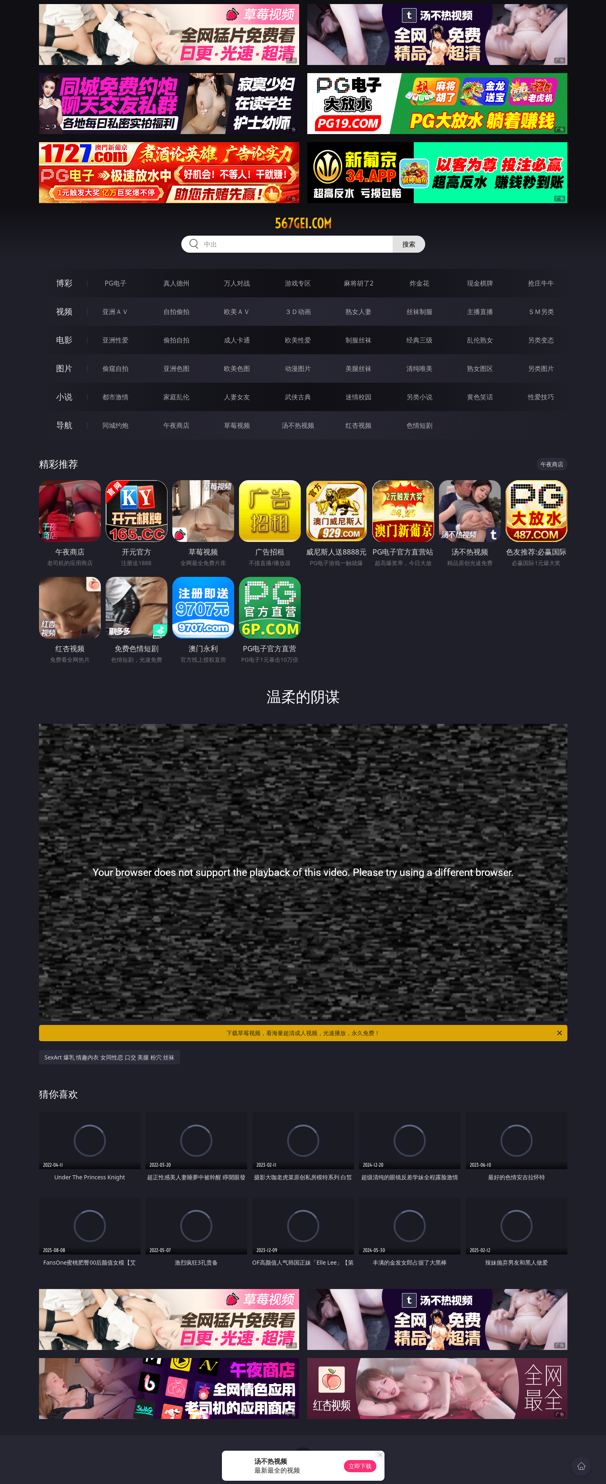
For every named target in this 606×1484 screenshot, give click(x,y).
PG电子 (115, 283)
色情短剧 (419, 425)
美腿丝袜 (358, 368)
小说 (64, 396)
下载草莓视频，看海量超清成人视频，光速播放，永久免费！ (394, 1033)
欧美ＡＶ (237, 311)
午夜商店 (176, 425)
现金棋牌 (480, 283)
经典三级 (419, 340)
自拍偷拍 (176, 311)
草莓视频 (237, 425)
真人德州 (176, 283)
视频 (64, 311)
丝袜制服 (419, 311)
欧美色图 (237, 368)
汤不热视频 (298, 425)
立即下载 (360, 1466)
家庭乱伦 (176, 396)
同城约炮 (115, 425)
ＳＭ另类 (541, 311)
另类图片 (541, 368)
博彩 (64, 282)
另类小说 (419, 396)
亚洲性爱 (115, 340)
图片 (64, 368)
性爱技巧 (541, 396)
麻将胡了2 (359, 283)
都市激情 (115, 396)
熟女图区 (480, 368)
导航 (64, 425)
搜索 (408, 244)
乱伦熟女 (480, 340)
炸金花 (419, 283)
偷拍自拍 (176, 340)
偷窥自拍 (115, 368)
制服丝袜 (358, 340)
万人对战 (237, 283)
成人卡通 (237, 340)
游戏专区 (298, 283)
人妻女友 (237, 396)
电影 (64, 339)
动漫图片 (298, 368)
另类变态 (541, 340)
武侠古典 (298, 396)
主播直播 (480, 311)
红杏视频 (358, 425)
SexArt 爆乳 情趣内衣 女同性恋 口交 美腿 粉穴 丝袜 (110, 1057)
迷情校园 (358, 396)
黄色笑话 (480, 396)
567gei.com (303, 223)
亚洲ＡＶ (115, 311)
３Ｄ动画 (298, 311)
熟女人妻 (358, 311)
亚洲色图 (176, 368)
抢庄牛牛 (541, 283)
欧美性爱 (298, 340)
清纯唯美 (419, 368)
